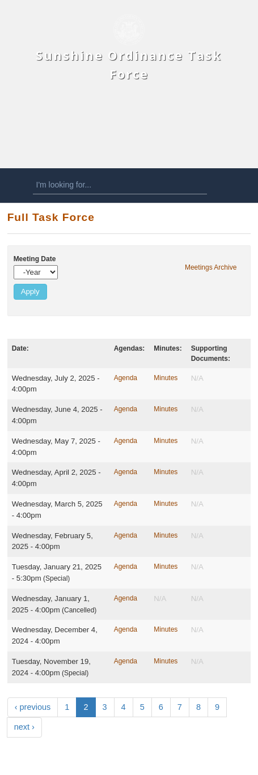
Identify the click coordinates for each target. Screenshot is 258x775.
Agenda (125, 378)
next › (24, 726)
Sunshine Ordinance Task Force (129, 64)
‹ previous (33, 707)
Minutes (165, 378)
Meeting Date (35, 259)
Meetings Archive (210, 267)
